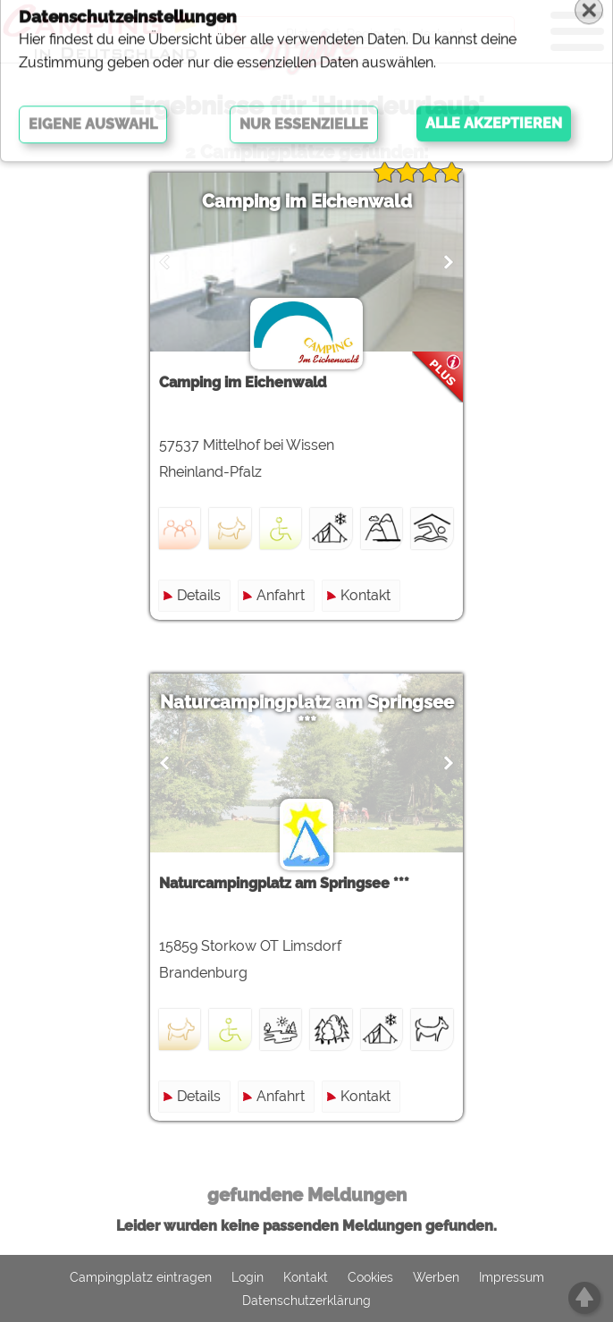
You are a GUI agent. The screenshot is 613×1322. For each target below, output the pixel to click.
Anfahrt (280, 595)
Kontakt (365, 595)
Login (247, 1277)
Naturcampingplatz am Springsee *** (307, 712)
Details (199, 595)
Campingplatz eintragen (141, 1277)
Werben (436, 1277)
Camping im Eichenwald (307, 201)
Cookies (370, 1277)
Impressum (511, 1277)
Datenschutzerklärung (306, 1300)
